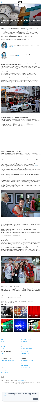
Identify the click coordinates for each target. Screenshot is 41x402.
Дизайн (22, 355)
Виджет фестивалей (4, 372)
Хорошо (35, 398)
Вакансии (2, 348)
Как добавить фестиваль (5, 363)
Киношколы (3, 355)
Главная (2, 5)
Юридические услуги (25, 353)
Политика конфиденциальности (27, 360)
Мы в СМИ (2, 341)
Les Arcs (21, 166)
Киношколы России (4, 368)
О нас (2, 339)
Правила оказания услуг (25, 367)
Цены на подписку (24, 365)
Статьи (5, 5)
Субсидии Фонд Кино (25, 351)
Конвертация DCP (24, 341)
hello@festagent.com (21, 380)
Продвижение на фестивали (26, 339)
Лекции (2, 344)
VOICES (4, 29)
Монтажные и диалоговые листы (27, 348)
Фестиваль (10, 17)
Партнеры (2, 353)
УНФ (22, 346)
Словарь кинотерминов (5, 370)
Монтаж (22, 356)
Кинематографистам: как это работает (7, 360)
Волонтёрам (3, 346)
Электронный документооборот (27, 368)
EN (39, 2)
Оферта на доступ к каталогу (26, 363)
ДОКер (35, 165)
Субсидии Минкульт (24, 349)
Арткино (2, 166)
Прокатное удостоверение (26, 344)
